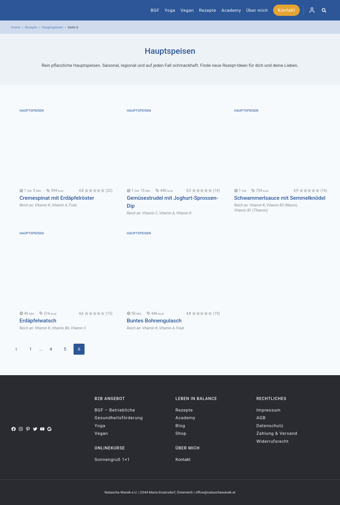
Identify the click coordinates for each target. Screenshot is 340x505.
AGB (261, 417)
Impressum (268, 410)
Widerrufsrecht (272, 441)
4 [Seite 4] (51, 349)
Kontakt (286, 10)
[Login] (312, 10)
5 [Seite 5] (65, 349)
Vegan (187, 10)
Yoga (170, 10)
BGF (155, 10)
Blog (180, 425)
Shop (181, 433)
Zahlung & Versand (276, 433)
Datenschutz (270, 425)
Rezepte (207, 10)
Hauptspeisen (52, 27)
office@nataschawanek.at (215, 492)
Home (15, 27)
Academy (231, 10)
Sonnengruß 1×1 (112, 459)
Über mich (257, 10)
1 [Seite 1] (30, 349)
